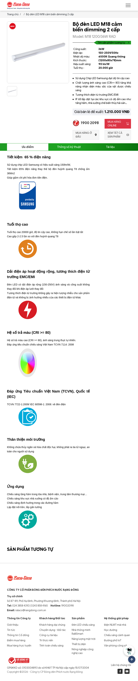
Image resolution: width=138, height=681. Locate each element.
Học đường (110, 630)
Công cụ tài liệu (48, 635)
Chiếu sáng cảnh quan (117, 635)
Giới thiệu (12, 624)
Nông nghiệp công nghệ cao (82, 651)
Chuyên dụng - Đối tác (52, 630)
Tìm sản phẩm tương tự (113, 42)
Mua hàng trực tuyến (19, 645)
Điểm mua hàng (16, 640)
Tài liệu (110, 147)
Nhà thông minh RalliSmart (81, 631)
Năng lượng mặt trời (83, 639)
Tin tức (11, 630)
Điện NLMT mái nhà (115, 624)
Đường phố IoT (112, 640)
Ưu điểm (28, 147)
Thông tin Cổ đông (18, 635)
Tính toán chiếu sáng (51, 645)
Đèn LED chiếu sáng (83, 624)
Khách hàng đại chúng (52, 624)
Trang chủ (13, 14)
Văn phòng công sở (115, 645)
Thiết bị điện (79, 644)
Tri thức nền (46, 640)
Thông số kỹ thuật (69, 147)
